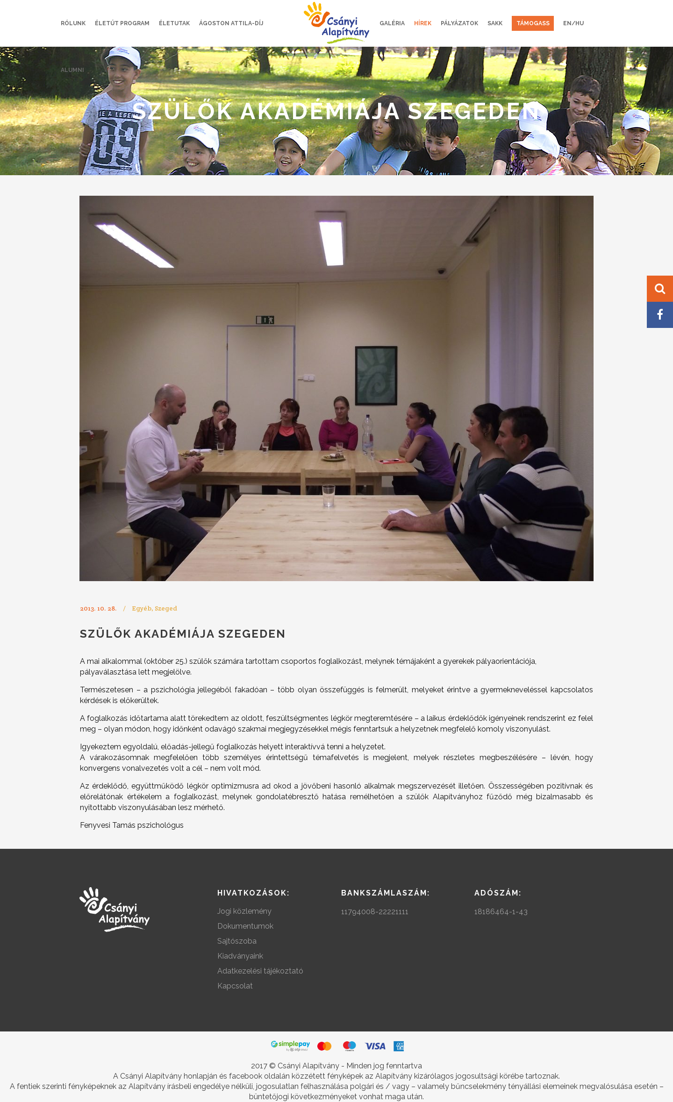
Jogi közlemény (244, 911)
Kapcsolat (235, 985)
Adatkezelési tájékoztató (260, 971)
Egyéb (141, 608)
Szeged (166, 608)
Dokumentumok (245, 926)
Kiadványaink (240, 956)
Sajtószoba (237, 941)
